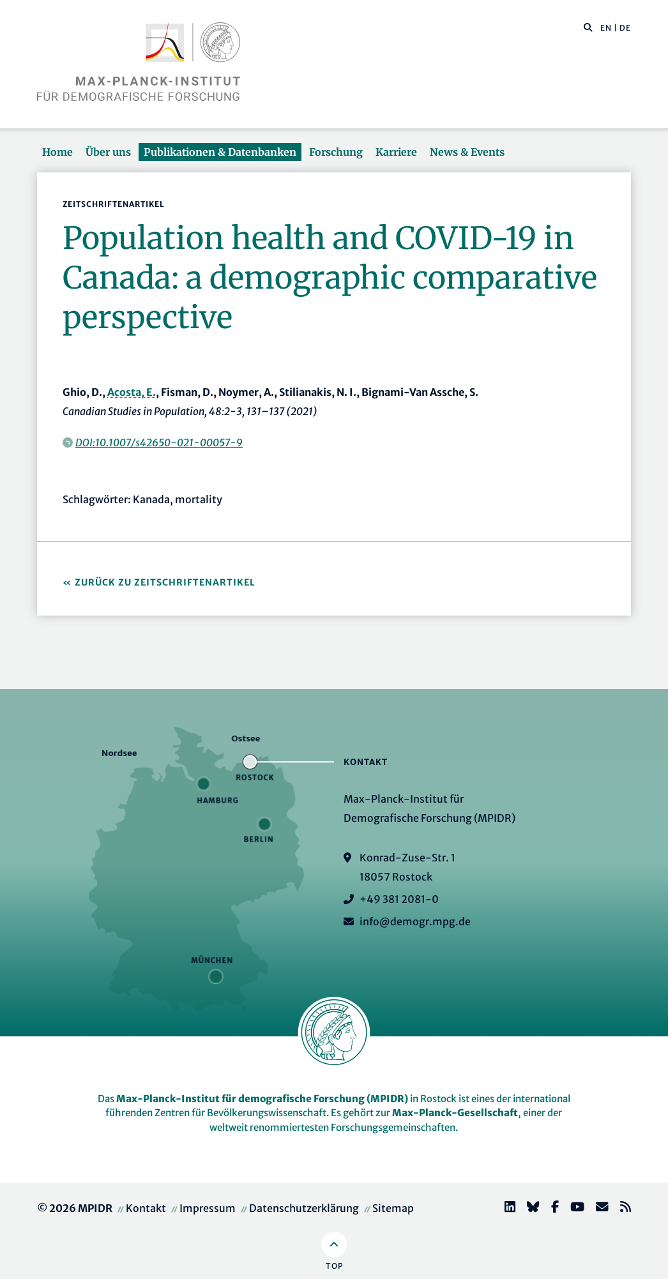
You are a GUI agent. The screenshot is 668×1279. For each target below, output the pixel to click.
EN (606, 28)
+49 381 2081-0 (399, 899)
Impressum (207, 1208)
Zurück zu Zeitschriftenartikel (165, 582)
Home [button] (57, 152)
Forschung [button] (336, 152)
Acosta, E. (131, 392)
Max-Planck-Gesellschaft (455, 1113)
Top (334, 1266)
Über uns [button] (108, 152)
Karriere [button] (396, 152)
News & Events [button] (467, 152)
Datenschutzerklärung (304, 1208)
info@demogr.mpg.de (415, 921)
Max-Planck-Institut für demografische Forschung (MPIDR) (262, 1099)
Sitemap (393, 1208)
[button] (588, 26)
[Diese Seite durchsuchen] (581, 28)
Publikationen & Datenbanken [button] (220, 152)
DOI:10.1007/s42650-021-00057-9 (159, 442)
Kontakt (146, 1208)
